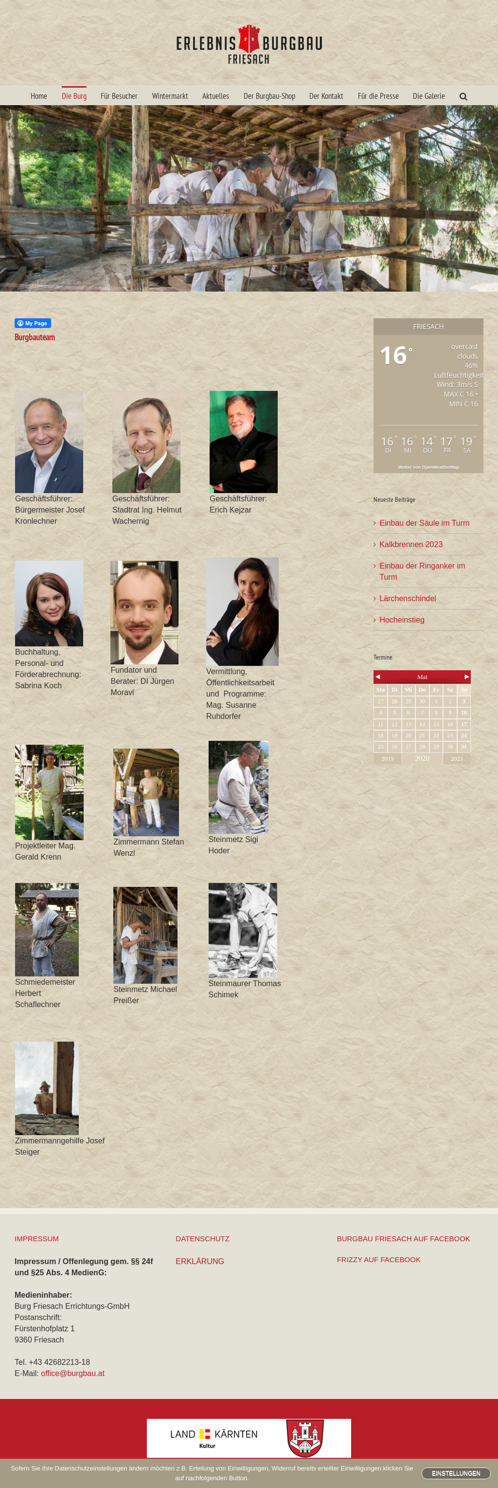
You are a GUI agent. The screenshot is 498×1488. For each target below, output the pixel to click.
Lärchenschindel (407, 598)
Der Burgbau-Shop (269, 96)
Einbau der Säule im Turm (424, 523)
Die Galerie (429, 96)
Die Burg (74, 96)
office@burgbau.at (73, 1373)
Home (39, 96)
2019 (387, 758)
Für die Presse (378, 96)
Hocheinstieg (402, 620)
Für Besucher (119, 96)
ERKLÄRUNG (200, 1261)
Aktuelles (215, 96)
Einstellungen (456, 1473)
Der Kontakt (326, 96)
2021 (457, 758)
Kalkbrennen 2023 (411, 544)
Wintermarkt (170, 96)
